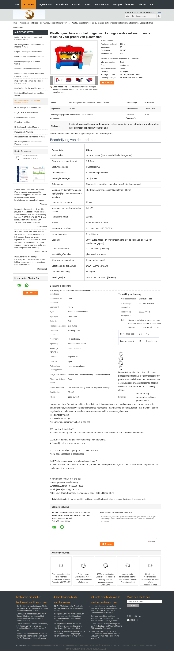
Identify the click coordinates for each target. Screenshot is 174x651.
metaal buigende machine (24, 117)
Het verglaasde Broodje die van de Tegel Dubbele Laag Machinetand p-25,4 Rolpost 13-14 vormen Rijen (68, 626)
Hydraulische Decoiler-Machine (26, 127)
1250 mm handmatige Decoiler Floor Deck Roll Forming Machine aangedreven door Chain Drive (105, 579)
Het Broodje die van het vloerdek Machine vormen (49, 23)
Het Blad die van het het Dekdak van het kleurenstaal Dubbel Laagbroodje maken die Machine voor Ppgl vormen (70, 633)
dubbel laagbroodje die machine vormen (27, 63)
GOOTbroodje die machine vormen (28, 108)
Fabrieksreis (62, 4)
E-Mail (130, 616)
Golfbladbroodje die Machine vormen (29, 57)
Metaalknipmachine (22, 122)
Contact (108, 83)
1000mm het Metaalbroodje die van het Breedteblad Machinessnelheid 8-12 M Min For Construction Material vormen (31, 636)
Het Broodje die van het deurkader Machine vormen (28, 143)
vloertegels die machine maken (134, 499)
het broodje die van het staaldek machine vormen (77, 499)
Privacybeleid (21, 645)
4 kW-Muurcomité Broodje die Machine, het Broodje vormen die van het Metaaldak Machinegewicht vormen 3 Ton (32, 627)
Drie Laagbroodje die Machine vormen (29, 137)
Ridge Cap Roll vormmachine (26, 112)
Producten (28, 4)
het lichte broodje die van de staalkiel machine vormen (29, 75)
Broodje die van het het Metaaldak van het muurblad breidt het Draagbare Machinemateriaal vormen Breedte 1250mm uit (69, 617)
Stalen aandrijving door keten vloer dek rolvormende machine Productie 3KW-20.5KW (61, 578)
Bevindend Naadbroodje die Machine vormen (29, 94)
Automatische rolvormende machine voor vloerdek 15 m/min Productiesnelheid (128, 578)
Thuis (15, 23)
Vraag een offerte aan (123, 4)
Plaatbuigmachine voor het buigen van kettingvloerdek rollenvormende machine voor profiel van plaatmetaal (75, 89)
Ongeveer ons (45, 4)
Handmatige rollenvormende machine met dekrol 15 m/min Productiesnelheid (150, 579)
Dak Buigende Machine (23, 132)
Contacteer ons (101, 4)
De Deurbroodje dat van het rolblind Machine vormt (28, 82)
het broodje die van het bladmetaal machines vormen (28, 38)
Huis (17, 4)
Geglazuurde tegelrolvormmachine (28, 52)
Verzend (133, 605)
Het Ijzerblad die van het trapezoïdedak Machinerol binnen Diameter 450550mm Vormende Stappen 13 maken (32, 608)
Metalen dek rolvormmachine (109, 499)
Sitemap (138, 616)
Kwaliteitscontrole (81, 4)
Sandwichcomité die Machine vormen (29, 88)
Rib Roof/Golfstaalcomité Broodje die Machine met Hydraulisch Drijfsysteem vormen (69, 608)
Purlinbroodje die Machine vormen (27, 69)
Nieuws (142, 4)
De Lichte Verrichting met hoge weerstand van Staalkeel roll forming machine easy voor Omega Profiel (105, 618)
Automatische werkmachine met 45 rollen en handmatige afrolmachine (83, 578)
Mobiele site (132, 620)
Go (158, 16)
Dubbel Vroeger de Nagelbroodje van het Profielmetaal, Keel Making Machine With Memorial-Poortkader (106, 626)
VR (151, 4)
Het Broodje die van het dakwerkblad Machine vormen (29, 45)
